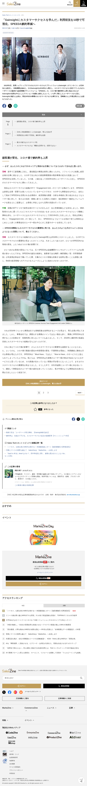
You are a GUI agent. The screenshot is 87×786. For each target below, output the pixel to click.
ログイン (43, 584)
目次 (62, 115)
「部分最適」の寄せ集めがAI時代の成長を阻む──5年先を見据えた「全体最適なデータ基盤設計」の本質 (43, 629)
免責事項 (12, 760)
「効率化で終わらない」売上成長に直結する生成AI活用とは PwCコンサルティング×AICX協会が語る (42, 648)
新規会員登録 (43, 578)
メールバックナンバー (43, 572)
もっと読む (9, 456)
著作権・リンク (14, 754)
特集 (5, 720)
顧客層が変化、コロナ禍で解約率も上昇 (31, 121)
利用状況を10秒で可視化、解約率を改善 (31, 135)
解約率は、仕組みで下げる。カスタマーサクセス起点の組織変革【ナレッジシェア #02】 (38, 436)
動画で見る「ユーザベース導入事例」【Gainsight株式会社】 (27, 432)
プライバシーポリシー (16, 770)
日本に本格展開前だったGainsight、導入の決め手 (34, 132)
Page (7, 134)
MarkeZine (8, 708)
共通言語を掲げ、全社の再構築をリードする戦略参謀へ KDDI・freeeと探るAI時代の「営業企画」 (41, 639)
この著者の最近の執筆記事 (24, 485)
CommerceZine (31, 709)
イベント (29, 720)
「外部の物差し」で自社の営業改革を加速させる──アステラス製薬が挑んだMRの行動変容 (38, 625)
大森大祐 (14, 28)
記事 (72, 708)
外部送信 (12, 773)
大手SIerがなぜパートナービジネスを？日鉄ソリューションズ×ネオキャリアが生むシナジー (39, 620)
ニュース (52, 708)
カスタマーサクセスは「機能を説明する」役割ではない (36, 145)
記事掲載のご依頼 (64, 698)
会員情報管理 (13, 757)
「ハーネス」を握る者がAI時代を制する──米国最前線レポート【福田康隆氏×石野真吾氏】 (38, 447)
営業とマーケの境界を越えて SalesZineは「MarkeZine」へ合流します (31, 450)
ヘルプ (11, 751)
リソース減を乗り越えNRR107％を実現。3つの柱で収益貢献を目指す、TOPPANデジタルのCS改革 (41, 615)
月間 (64, 605)
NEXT (80, 393)
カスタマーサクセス (8, 32)
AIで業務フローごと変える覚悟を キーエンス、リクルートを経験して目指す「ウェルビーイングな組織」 (44, 653)
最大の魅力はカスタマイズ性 (27, 142)
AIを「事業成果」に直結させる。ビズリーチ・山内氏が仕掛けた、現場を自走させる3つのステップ (41, 643)
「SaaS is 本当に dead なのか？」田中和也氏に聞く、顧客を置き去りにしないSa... (36, 453)
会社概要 (12, 764)
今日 (23, 605)
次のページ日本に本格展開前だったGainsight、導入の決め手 (44, 382)
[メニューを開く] (3, 3)
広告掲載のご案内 (22, 698)
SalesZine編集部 (25, 28)
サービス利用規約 (14, 767)
